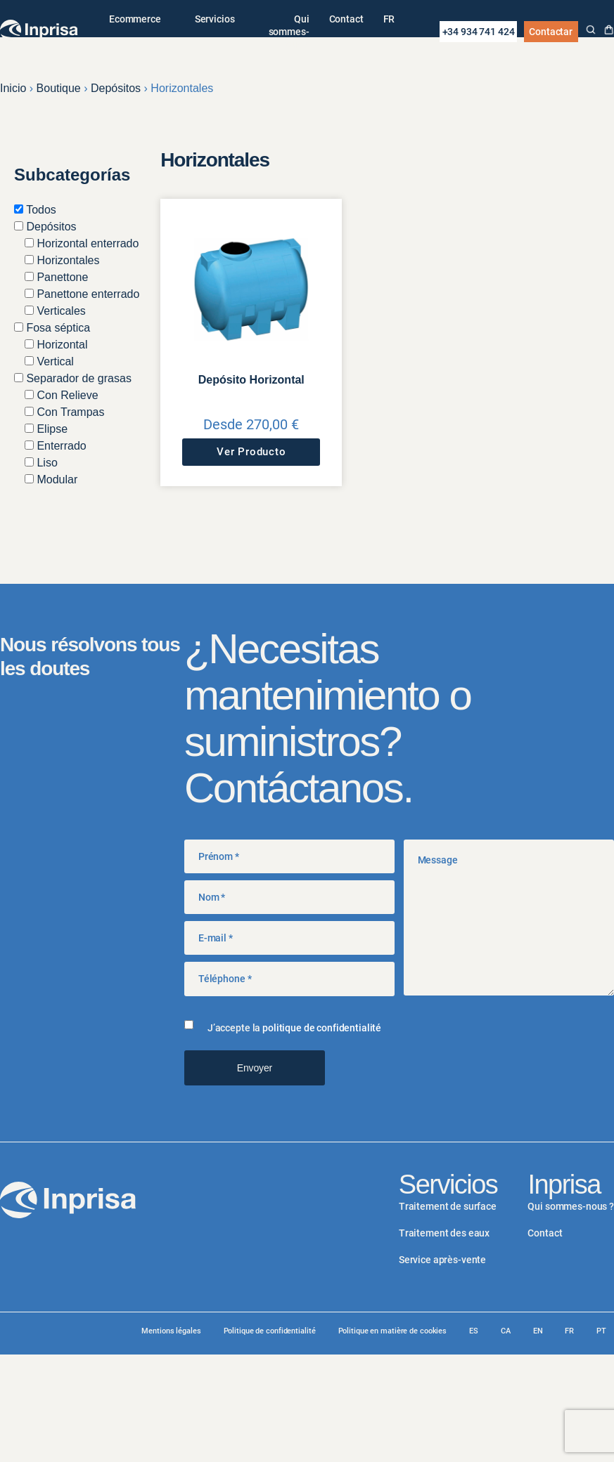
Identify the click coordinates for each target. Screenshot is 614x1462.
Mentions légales (170, 1331)
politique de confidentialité (321, 1027)
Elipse (46, 429)
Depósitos (116, 88)
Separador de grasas (73, 378)
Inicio (13, 88)
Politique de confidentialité (270, 1331)
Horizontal (56, 345)
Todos (35, 210)
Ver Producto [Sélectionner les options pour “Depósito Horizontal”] (251, 451)
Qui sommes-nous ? (289, 31)
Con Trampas (64, 412)
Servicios (215, 19)
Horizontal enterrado (82, 243)
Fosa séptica (52, 328)
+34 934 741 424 (478, 31)
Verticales (55, 311)
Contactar (551, 31)
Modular (51, 479)
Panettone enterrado (82, 294)
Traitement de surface (448, 1206)
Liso (41, 463)
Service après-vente (442, 1259)
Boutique (59, 88)
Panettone (56, 277)
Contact (346, 19)
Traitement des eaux (444, 1233)
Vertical (49, 361)
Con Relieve (61, 395)
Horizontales (62, 260)
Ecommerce (135, 19)
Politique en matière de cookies (392, 1331)
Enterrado (56, 446)
